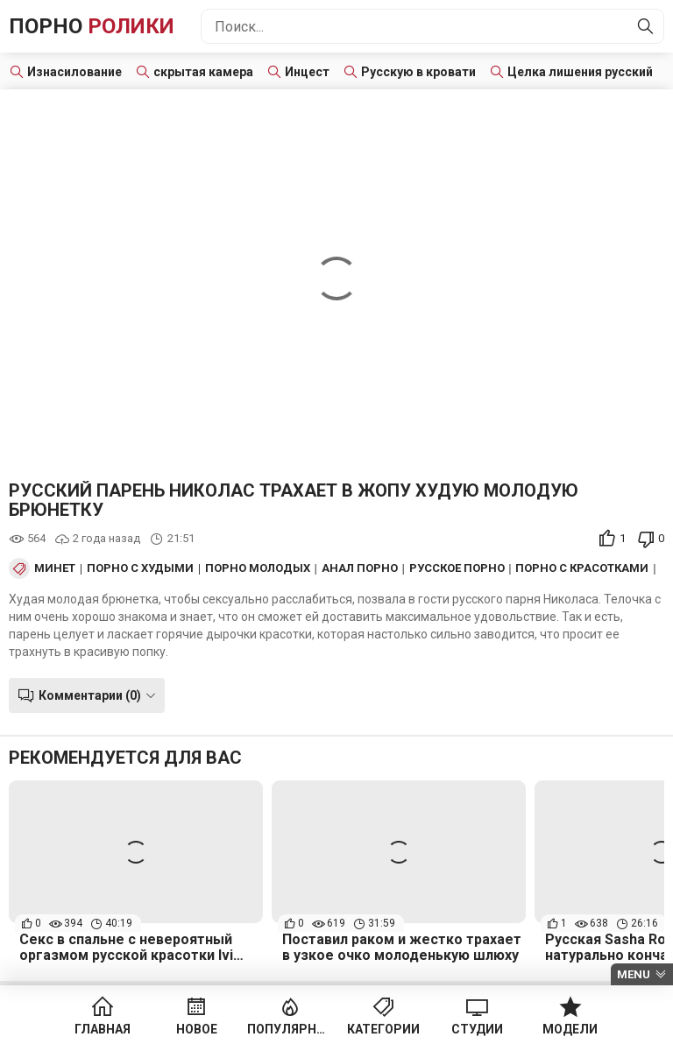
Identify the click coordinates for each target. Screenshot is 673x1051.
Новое (196, 1029)
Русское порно (457, 568)
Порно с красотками (581, 568)
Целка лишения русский (580, 72)
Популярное (289, 1029)
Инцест (307, 72)
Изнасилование (74, 72)
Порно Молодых (257, 568)
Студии (477, 1029)
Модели (570, 1029)
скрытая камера (203, 72)
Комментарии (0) (90, 695)
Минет (54, 568)
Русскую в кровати (418, 72)
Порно (91, 26)
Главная (102, 1029)
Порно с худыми (140, 568)
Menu (633, 974)
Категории (383, 1029)
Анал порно (360, 568)
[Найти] (645, 26)
